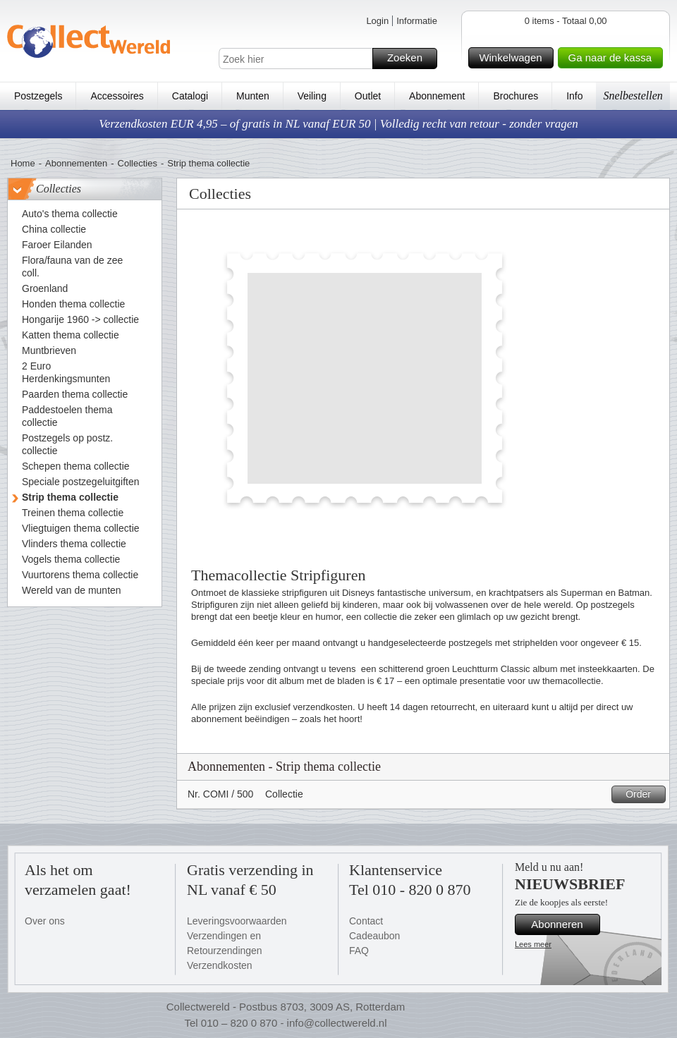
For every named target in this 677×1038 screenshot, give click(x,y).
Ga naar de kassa (613, 57)
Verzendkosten (219, 965)
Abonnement (437, 96)
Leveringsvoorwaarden (237, 921)
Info (574, 96)
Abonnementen (76, 163)
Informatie (416, 21)
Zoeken (410, 58)
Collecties (137, 163)
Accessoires (116, 96)
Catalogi (190, 96)
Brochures (515, 96)
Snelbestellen (632, 96)
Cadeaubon (374, 935)
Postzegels (38, 96)
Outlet (368, 96)
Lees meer (533, 944)
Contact (366, 921)
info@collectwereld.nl (337, 1023)
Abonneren (563, 924)
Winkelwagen (514, 57)
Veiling (312, 96)
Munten (252, 96)
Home (23, 163)
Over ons (45, 921)
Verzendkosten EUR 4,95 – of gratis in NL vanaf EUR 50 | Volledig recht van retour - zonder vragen (338, 123)
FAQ (359, 950)
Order (643, 794)
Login (377, 21)
